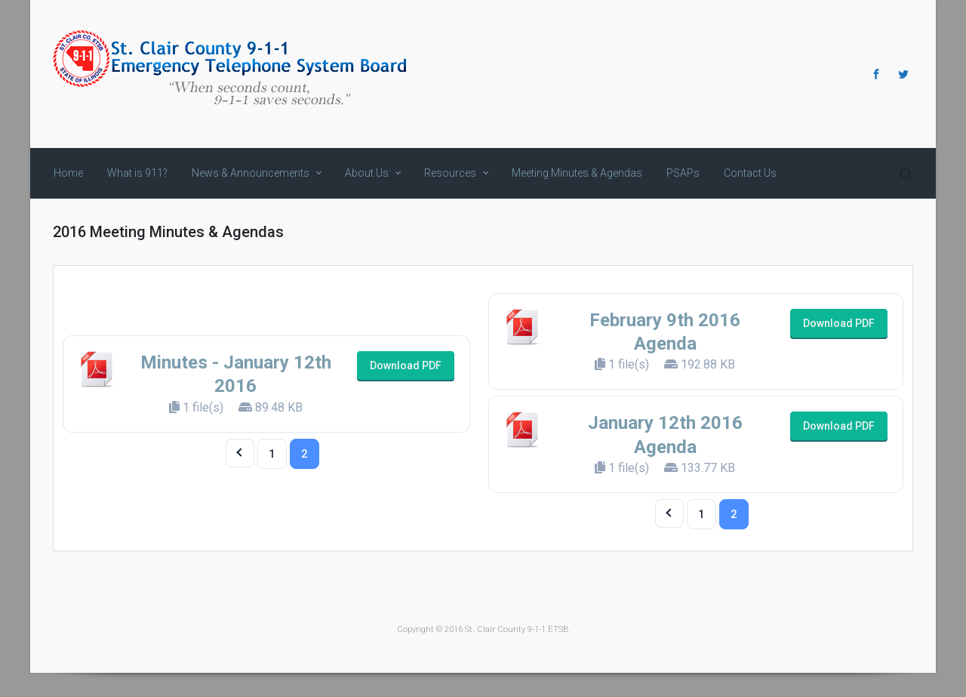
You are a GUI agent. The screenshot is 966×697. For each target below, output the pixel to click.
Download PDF (405, 365)
